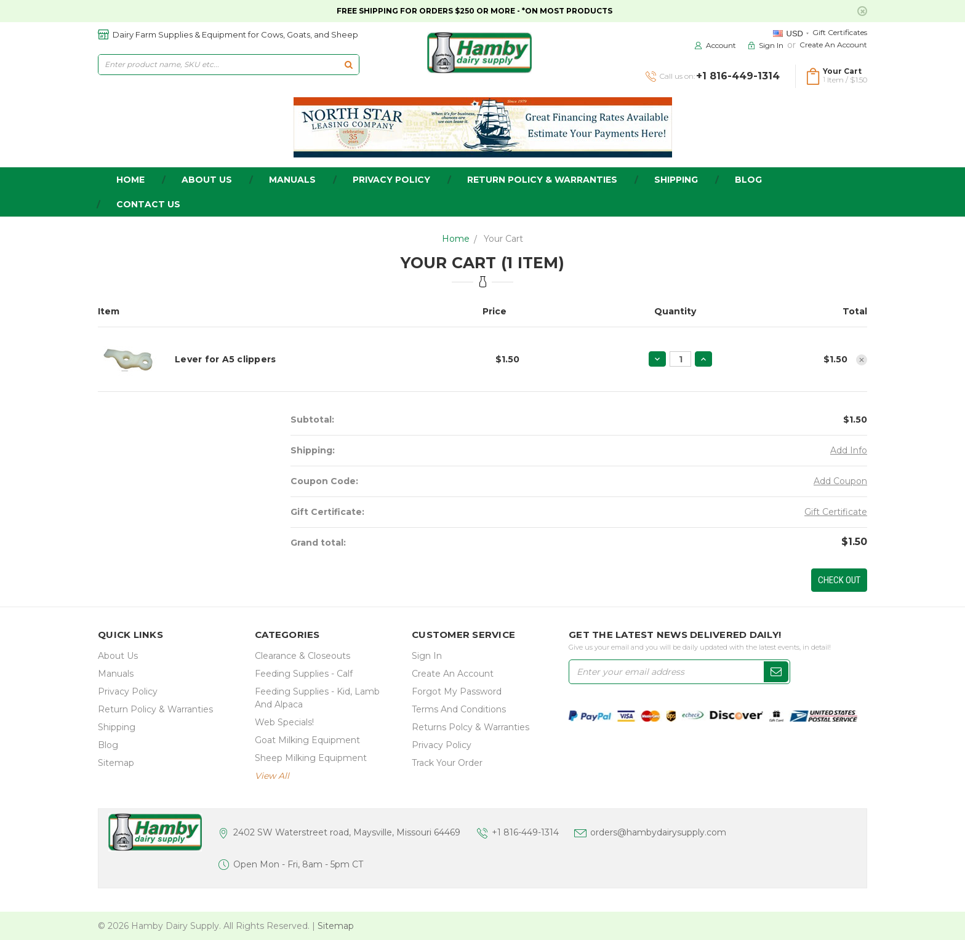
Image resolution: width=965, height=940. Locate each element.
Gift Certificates (839, 32)
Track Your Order (447, 762)
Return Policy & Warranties (542, 179)
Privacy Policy (391, 179)
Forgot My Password (457, 691)
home (130, 179)
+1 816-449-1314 (525, 832)
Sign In (427, 655)
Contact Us (148, 204)
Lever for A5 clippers (225, 359)
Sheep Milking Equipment (311, 757)
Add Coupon (840, 481)
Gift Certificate (835, 511)
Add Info (848, 450)
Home (456, 238)
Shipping (676, 179)
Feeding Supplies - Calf (304, 673)
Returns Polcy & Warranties (470, 727)
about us (207, 179)
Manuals (292, 179)
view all (272, 775)
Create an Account (833, 44)
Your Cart (503, 238)
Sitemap (116, 762)
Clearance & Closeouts (302, 655)
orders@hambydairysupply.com (658, 832)
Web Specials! (284, 722)
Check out (839, 580)
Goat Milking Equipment (307, 740)
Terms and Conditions (459, 709)
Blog (748, 179)
